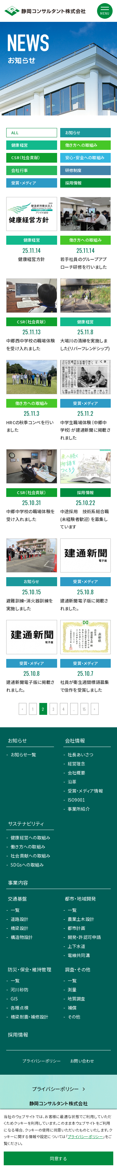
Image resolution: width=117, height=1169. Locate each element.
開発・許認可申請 (84, 937)
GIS (14, 998)
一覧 (15, 910)
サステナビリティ (26, 823)
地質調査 (76, 998)
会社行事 (19, 170)
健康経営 (19, 145)
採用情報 (73, 183)
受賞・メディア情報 (85, 791)
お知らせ (73, 132)
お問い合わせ (82, 1061)
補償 (72, 1007)
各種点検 (19, 1007)
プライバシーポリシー (41, 1061)
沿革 (72, 782)
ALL (14, 132)
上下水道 (76, 946)
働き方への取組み (81, 145)
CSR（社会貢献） (26, 157)
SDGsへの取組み (27, 865)
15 (84, 709)
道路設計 (19, 919)
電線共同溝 (79, 955)
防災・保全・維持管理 (29, 969)
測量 (72, 989)
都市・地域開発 (80, 898)
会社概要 (76, 772)
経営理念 (76, 763)
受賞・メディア (23, 183)
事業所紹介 (79, 809)
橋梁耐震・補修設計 (30, 1017)
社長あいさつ (80, 754)
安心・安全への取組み (85, 157)
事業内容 (18, 882)
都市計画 (76, 928)
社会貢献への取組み (31, 855)
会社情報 (75, 740)
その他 (74, 1017)
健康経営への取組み (31, 837)
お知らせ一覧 (23, 754)
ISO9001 (76, 800)
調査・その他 (78, 969)
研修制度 (73, 170)
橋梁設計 (19, 928)
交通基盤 (17, 898)
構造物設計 (22, 937)
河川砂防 (19, 989)
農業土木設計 (81, 919)
